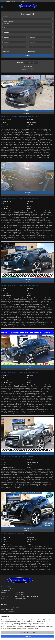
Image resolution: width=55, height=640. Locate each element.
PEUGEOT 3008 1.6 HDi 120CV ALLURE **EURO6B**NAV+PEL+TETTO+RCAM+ (22, 456)
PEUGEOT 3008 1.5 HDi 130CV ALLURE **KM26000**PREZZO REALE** (20, 116)
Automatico (32, 51)
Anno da (4, 40)
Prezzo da (5, 35)
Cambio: (4, 49)
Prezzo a (31, 35)
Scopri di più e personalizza (27, 632)
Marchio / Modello (7, 21)
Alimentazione (6, 30)
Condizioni (5, 16)
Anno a (30, 40)
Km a (30, 45)
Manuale (6, 51)
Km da (4, 45)
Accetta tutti (27, 636)
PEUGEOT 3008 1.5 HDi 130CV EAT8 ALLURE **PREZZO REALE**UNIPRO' (21, 198)
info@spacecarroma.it (9, 1)
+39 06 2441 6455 (25, 1)
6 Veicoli (28, 55)
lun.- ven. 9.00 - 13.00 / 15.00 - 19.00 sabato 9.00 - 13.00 (28, 596)
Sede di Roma (6, 586)
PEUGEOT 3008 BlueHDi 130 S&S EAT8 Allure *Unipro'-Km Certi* (18, 533)
